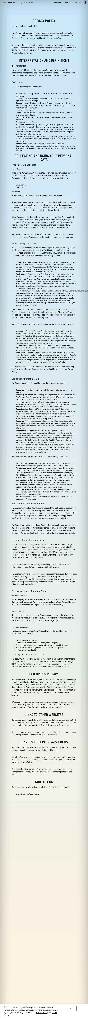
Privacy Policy (42, 1012)
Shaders (77, 3)
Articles (57, 3)
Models (68, 3)
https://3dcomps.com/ (57, 143)
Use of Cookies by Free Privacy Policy (34, 317)
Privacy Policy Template (21, 52)
